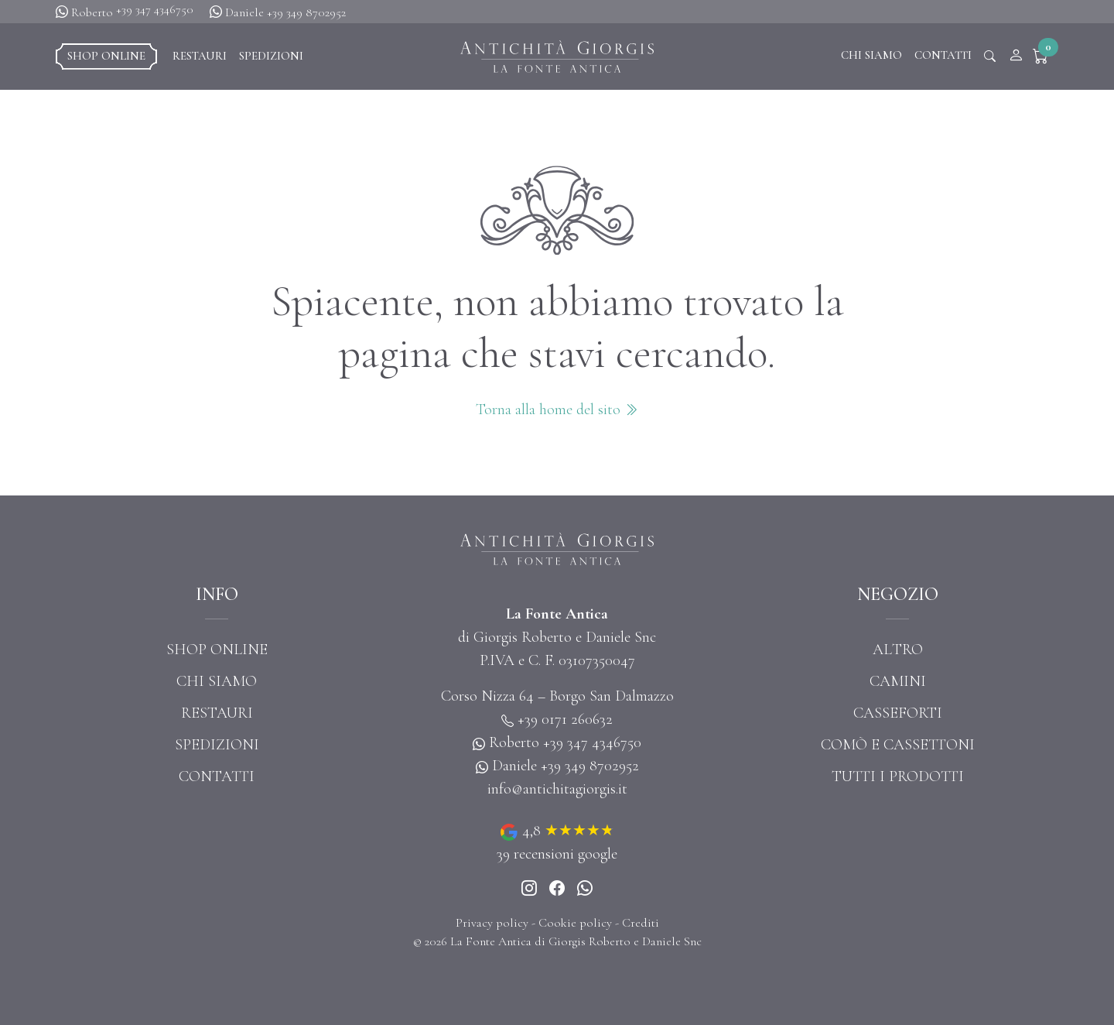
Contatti (943, 55)
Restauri (200, 56)
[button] (1044, 56)
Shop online (106, 56)
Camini (898, 681)
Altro (898, 649)
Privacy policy (492, 923)
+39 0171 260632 (565, 719)
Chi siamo (871, 55)
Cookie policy (575, 923)
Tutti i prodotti (898, 776)
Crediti (640, 923)
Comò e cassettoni (898, 744)
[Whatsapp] (585, 889)
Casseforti (897, 713)
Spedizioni (271, 56)
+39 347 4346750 (154, 9)
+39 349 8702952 (306, 12)
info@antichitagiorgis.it (557, 789)
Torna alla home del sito (557, 409)
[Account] (1016, 56)
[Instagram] (529, 889)
